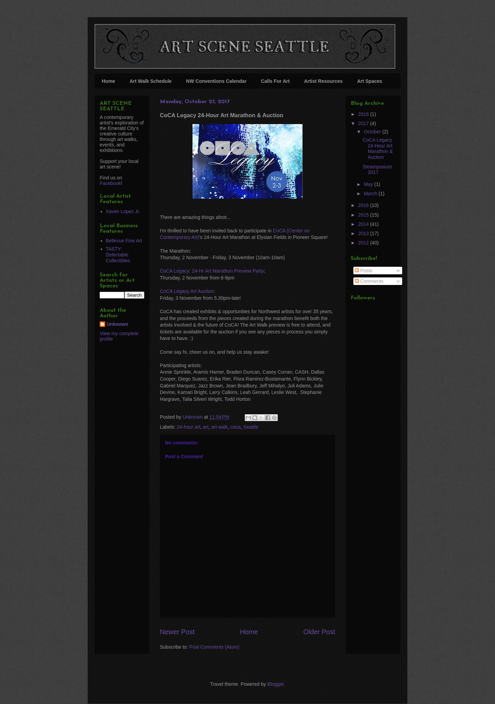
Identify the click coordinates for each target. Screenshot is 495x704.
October (373, 131)
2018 (364, 114)
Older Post (319, 632)
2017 (364, 123)
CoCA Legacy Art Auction (186, 291)
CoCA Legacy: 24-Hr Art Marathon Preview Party (212, 271)
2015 (364, 215)
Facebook (110, 183)
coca (235, 427)
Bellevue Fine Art (124, 240)
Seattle (250, 427)
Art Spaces (369, 81)
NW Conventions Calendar (216, 81)
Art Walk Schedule (151, 81)
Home (108, 81)
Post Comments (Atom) (214, 647)
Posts (363, 270)
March (371, 193)
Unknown (117, 324)
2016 (364, 205)
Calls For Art (275, 81)
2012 (364, 242)
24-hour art (188, 427)
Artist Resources (323, 81)
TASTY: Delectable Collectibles (118, 254)
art (205, 427)
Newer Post (177, 632)
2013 (364, 233)
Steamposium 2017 (377, 169)
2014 (364, 224)
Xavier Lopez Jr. (123, 211)
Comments (369, 281)
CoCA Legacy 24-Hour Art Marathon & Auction (378, 148)
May (369, 184)
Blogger (275, 684)
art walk (219, 427)
